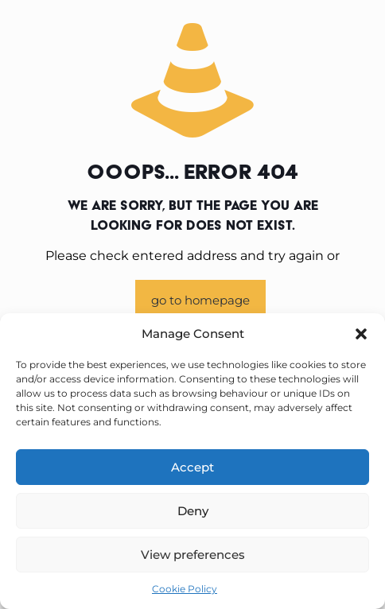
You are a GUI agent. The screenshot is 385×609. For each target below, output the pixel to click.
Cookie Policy (184, 589)
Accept (192, 467)
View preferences (193, 554)
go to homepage (200, 300)
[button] (361, 334)
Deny (192, 510)
